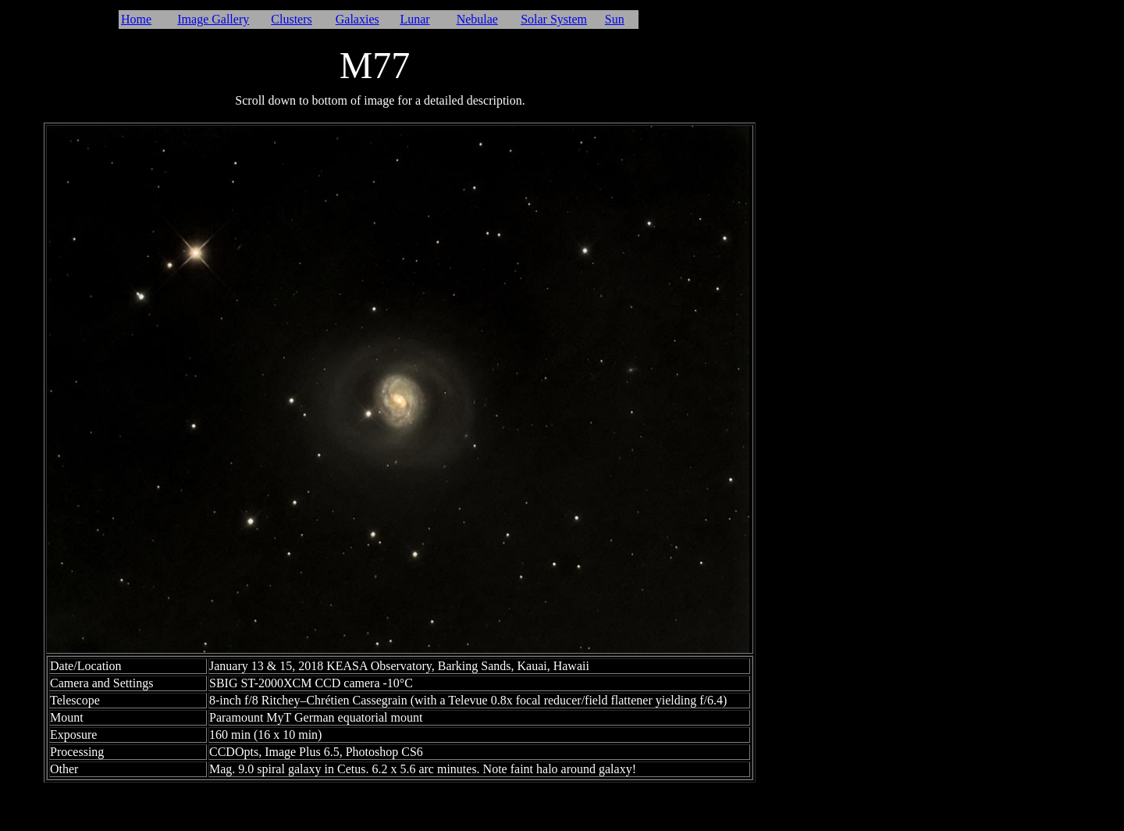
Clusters (291, 19)
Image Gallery (213, 19)
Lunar (414, 19)
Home (136, 19)
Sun (614, 19)
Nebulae (477, 19)
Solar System (554, 19)
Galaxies (357, 19)
